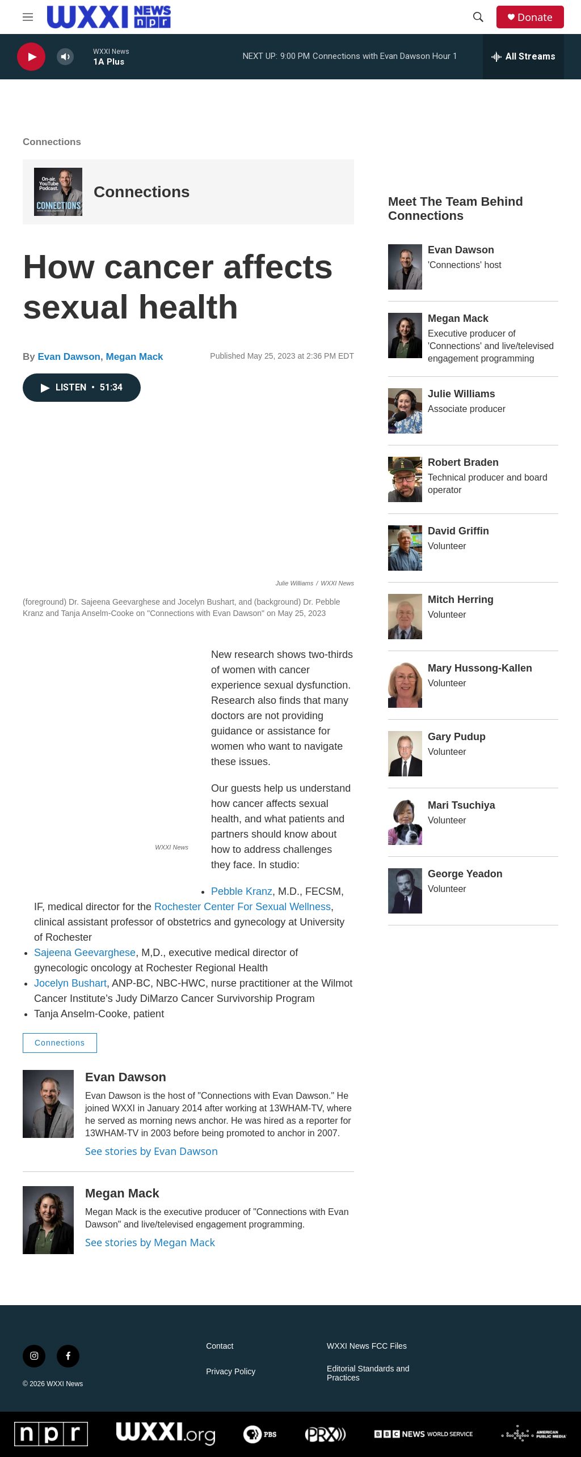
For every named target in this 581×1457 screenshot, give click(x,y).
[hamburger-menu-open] (28, 17)
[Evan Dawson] (48, 1104)
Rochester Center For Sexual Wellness (242, 906)
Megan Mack (134, 356)
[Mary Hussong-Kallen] (405, 685)
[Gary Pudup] (405, 753)
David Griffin (458, 531)
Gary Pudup (457, 736)
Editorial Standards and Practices (368, 1373)
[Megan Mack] (48, 1220)
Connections (142, 192)
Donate (535, 17)
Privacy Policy (230, 1371)
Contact (219, 1346)
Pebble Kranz (241, 891)
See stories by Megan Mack (150, 1242)
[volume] (65, 57)
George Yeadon (465, 874)
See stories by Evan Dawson (151, 1151)
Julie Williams (461, 394)
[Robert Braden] (405, 479)
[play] (31, 56)
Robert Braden (463, 462)
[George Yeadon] (405, 891)
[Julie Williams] (405, 411)
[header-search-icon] (478, 17)
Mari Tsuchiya (461, 805)
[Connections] (58, 192)
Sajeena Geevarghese (85, 952)
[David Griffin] (405, 548)
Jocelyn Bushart (70, 983)
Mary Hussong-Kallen (480, 668)
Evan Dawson (68, 356)
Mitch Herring (461, 599)
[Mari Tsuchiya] (405, 822)
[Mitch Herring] (405, 616)
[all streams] (523, 56)
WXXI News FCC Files (367, 1346)
